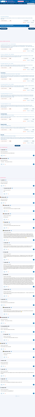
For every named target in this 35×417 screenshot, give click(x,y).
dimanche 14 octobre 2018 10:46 (7, 291)
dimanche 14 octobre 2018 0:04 (7, 215)
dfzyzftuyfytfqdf (3, 158)
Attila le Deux (6, 289)
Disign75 (2, 343)
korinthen (5, 262)
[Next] (18, 396)
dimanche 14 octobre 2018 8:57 (4, 371)
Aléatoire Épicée (11, 3)
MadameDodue (6, 230)
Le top (16, 3)
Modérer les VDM (27, 1)
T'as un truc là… (3, 72)
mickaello (2, 299)
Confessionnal (20, 3)
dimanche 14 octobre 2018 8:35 (7, 232)
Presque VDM (26, 3)
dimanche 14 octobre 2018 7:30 (4, 362)
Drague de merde (4, 124)
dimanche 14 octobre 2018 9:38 (7, 264)
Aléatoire (4, 3)
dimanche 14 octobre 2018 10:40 (7, 353)
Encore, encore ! (17, 145)
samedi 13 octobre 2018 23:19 (4, 199)
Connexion (33, 1)
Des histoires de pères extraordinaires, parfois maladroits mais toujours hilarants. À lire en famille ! (14, 26)
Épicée (8, 3)
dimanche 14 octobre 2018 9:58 (7, 276)
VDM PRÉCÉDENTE (4, 28)
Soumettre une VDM (20, 1)
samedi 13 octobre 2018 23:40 (7, 207)
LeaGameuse (3, 197)
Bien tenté (2, 134)
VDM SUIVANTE (31, 28)
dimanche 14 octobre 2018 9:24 (7, 244)
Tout (1, 3)
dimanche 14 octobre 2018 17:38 (4, 389)
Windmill (5, 222)
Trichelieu (5, 334)
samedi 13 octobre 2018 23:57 (4, 151)
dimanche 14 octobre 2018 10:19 (7, 309)
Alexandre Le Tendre (7, 188)
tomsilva (2, 369)
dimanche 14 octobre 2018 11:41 (7, 336)
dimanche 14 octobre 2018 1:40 (4, 345)
